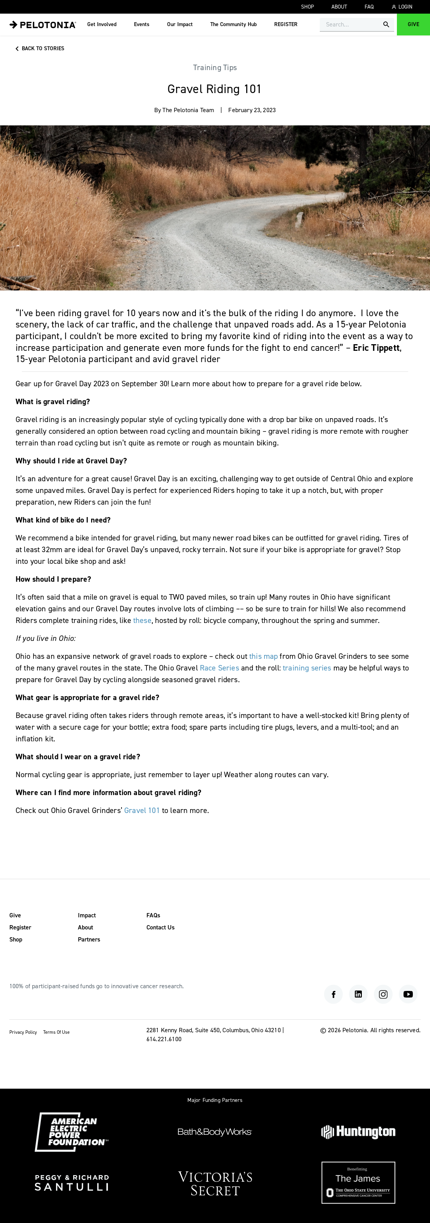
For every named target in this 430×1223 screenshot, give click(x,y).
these (142, 620)
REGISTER (286, 24)
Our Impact (180, 24)
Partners (89, 939)
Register (20, 927)
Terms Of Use (56, 1032)
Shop (307, 7)
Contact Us (160, 927)
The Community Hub (233, 24)
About (339, 7)
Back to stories (38, 49)
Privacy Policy (23, 1032)
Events (142, 24)
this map (263, 656)
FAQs (153, 915)
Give (413, 24)
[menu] (43, 24)
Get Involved (101, 24)
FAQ (369, 7)
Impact (87, 915)
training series (308, 668)
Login (401, 7)
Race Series (219, 668)
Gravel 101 (142, 810)
